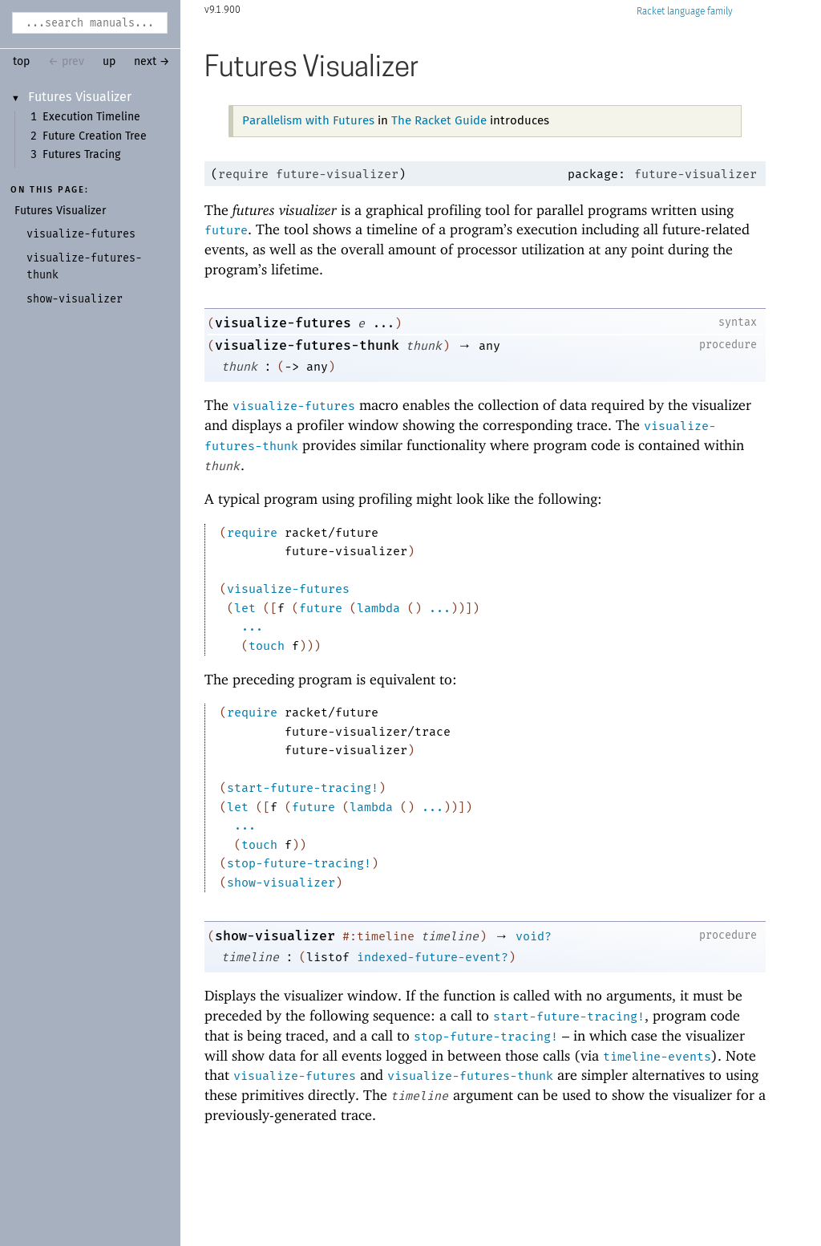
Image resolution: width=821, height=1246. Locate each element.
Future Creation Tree (94, 136)
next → (152, 61)
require (243, 174)
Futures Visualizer (79, 97)
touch (267, 646)
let (245, 608)
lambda (378, 608)
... (440, 608)
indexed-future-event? (432, 957)
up (109, 61)
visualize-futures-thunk (307, 345)
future (226, 230)
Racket (685, 11)
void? (534, 936)
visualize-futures (283, 323)
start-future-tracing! (302, 788)
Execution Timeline (91, 117)
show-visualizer (281, 882)
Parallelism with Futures (308, 121)
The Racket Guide (439, 121)
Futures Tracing (81, 154)
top (21, 61)
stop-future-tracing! (299, 863)
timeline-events (657, 1056)
